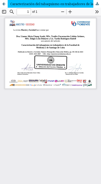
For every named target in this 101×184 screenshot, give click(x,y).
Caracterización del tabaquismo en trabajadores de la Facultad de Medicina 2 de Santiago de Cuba (55, 4)
